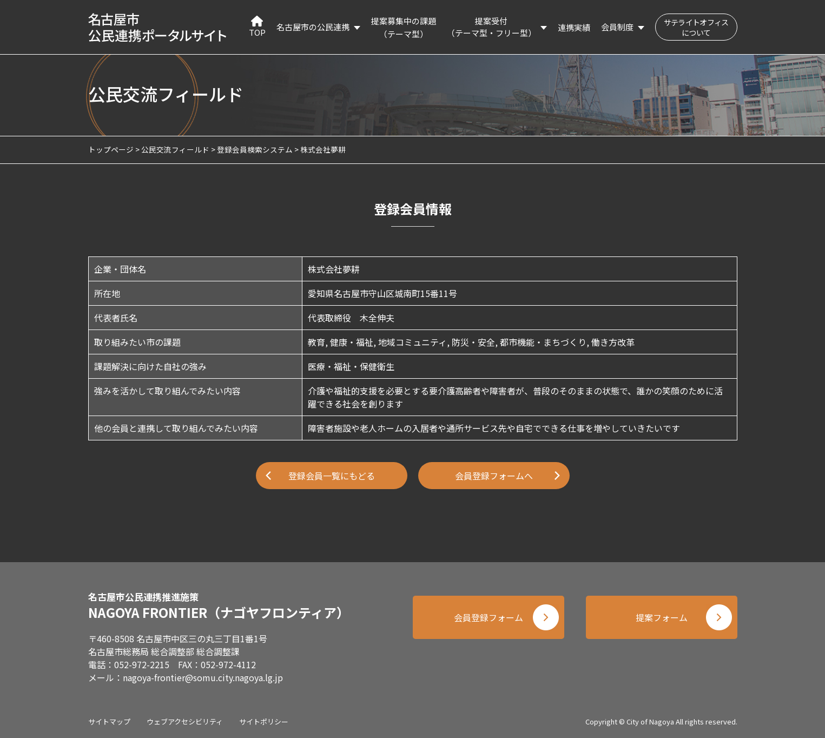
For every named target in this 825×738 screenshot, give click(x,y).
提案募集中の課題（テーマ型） (403, 27)
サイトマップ (109, 721)
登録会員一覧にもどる (331, 475)
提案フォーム (662, 617)
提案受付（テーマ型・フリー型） (491, 27)
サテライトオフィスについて (696, 27)
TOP (257, 27)
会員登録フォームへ (494, 475)
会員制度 (617, 26)
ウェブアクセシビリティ (185, 721)
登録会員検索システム (255, 149)
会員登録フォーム (488, 617)
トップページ (111, 149)
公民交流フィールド (175, 149)
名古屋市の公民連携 (312, 26)
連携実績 (574, 27)
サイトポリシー (263, 721)
